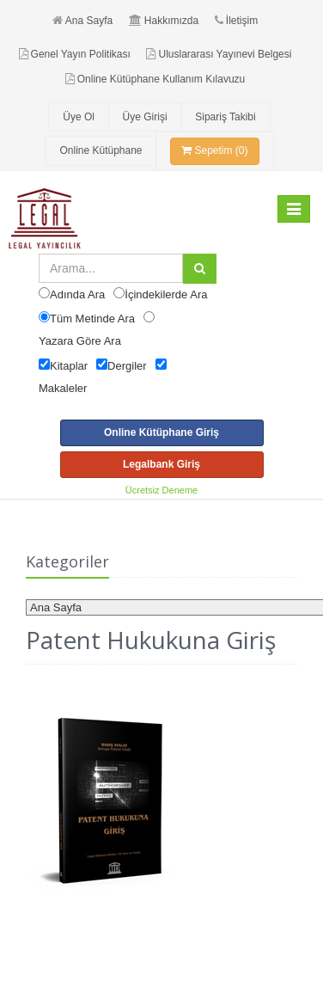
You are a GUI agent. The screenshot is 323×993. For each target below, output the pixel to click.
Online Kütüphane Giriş (161, 432)
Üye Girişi (145, 117)
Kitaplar (69, 365)
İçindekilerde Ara (166, 294)
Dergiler (127, 365)
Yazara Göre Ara (80, 340)
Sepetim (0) (214, 150)
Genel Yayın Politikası (75, 54)
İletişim (236, 21)
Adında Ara (77, 294)
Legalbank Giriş (161, 464)
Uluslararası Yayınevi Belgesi (218, 54)
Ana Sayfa (82, 21)
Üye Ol (78, 117)
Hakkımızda (163, 21)
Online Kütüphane (100, 150)
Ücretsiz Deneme (161, 490)
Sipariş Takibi (225, 117)
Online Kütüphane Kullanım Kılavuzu (155, 79)
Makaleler (63, 388)
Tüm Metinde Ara (92, 318)
